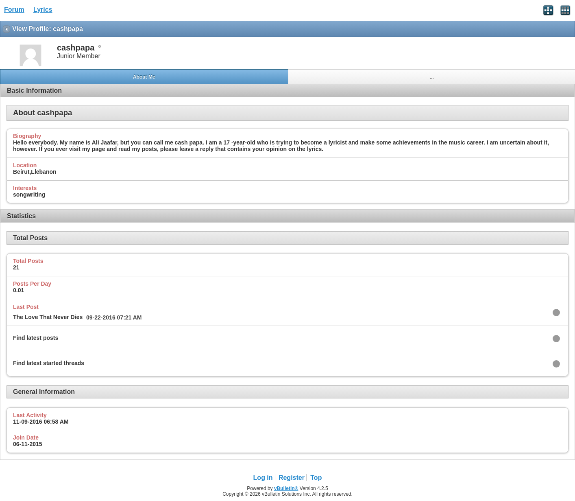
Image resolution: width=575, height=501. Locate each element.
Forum (14, 9)
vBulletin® (286, 488)
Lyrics (42, 9)
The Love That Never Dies (48, 317)
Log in (263, 477)
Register (292, 477)
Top (316, 477)
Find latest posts (35, 338)
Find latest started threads (48, 363)
